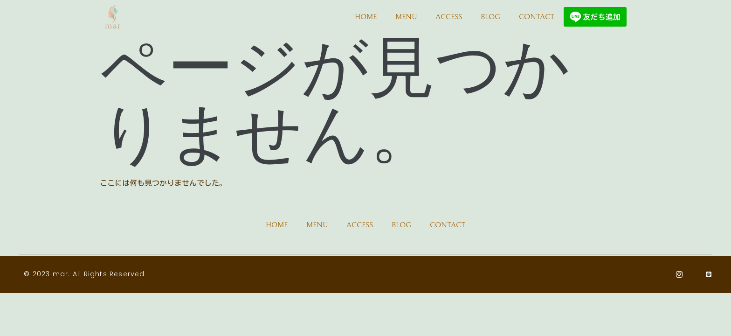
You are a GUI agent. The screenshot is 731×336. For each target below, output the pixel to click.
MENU (406, 17)
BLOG (490, 17)
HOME (366, 17)
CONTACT (536, 17)
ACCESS (448, 17)
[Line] (708, 274)
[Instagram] (679, 274)
